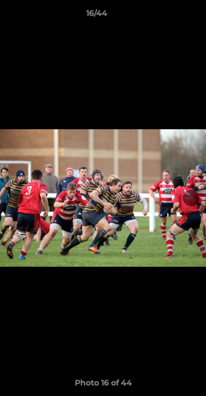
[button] (166, 16)
